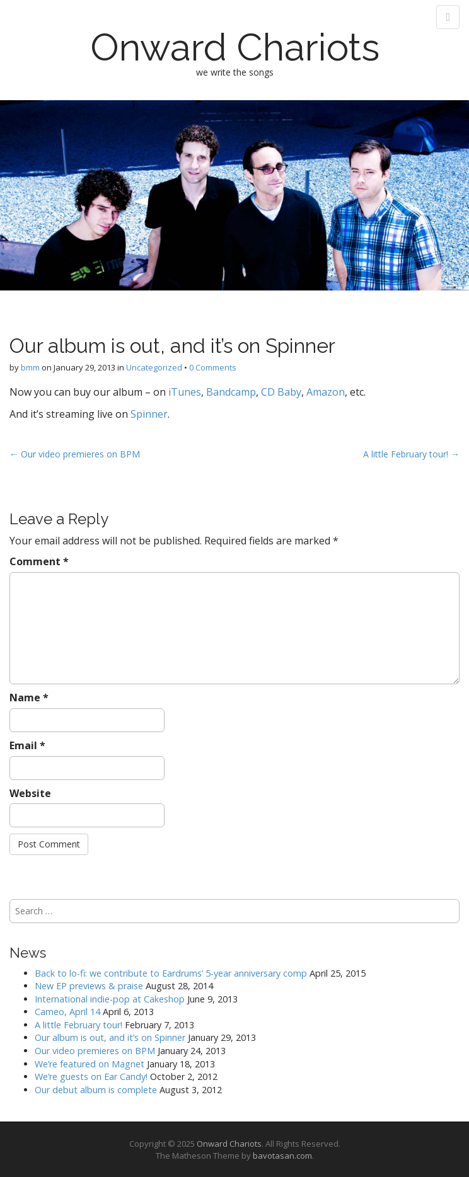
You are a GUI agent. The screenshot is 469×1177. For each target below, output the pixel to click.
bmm (30, 367)
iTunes (184, 392)
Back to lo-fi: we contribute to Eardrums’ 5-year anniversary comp (171, 973)
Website (30, 793)
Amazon (325, 392)
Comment (39, 561)
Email (27, 745)
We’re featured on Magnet (89, 1064)
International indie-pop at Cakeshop (110, 999)
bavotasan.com (282, 1155)
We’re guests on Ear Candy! (91, 1076)
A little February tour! (78, 1025)
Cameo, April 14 (67, 1012)
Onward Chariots (234, 47)
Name (29, 697)
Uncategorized (154, 367)
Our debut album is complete (96, 1090)
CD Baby (281, 392)
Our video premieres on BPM (95, 1051)
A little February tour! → (411, 454)
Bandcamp (231, 392)
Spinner (149, 414)
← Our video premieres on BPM (74, 454)
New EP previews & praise (89, 986)
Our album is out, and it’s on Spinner (110, 1037)
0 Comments (212, 367)
